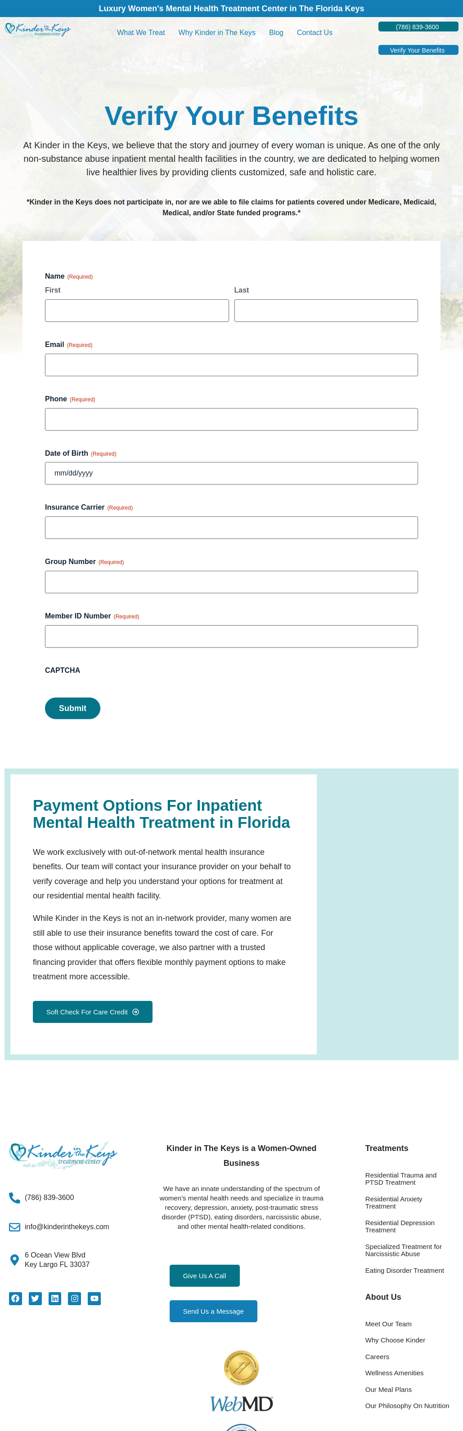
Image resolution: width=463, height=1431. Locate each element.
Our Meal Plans (388, 1389)
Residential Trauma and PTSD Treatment (400, 1179)
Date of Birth (81, 453)
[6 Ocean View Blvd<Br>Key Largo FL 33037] (14, 1260)
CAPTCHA (62, 670)
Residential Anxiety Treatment (394, 1202)
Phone (70, 399)
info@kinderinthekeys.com (67, 1227)
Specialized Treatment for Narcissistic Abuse (403, 1250)
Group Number (84, 562)
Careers (377, 1356)
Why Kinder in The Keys (217, 32)
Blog (276, 32)
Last (241, 290)
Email (68, 345)
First (53, 290)
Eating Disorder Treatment (404, 1270)
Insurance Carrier (89, 507)
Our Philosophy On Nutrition (407, 1405)
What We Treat (141, 32)
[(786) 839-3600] (14, 1198)
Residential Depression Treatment (400, 1226)
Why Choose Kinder (395, 1340)
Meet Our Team (388, 1324)
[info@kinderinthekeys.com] (14, 1227)
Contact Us (315, 32)
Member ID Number (92, 616)
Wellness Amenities (394, 1373)
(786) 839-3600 (49, 1197)
